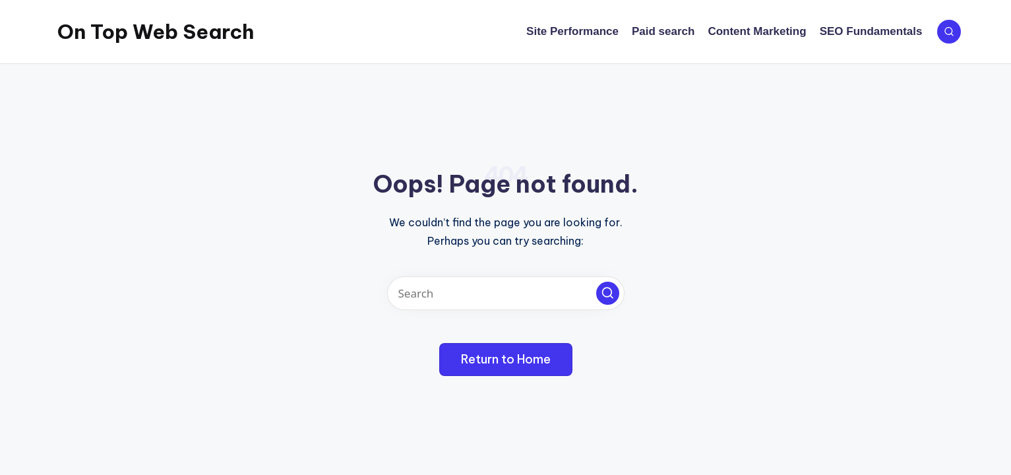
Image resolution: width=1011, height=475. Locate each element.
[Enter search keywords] (506, 293)
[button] (607, 293)
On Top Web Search (155, 31)
